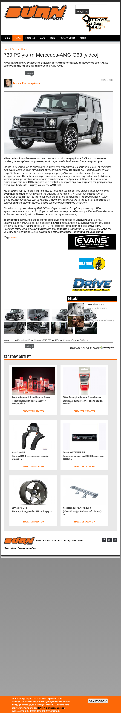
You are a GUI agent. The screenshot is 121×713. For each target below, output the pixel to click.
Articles (15, 49)
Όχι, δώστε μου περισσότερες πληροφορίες (36, 711)
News (18, 38)
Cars (42, 38)
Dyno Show (91, 317)
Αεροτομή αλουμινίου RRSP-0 (78, 507)
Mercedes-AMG (23, 340)
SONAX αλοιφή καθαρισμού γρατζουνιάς (83, 397)
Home (6, 38)
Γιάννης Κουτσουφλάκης (28, 83)
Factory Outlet (67, 38)
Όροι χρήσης (11, 548)
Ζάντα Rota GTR (20, 507)
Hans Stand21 (19, 452)
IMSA (14, 237)
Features (30, 38)
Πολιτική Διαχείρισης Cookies (50, 708)
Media (83, 38)
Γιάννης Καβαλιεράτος (96, 308)
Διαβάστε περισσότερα (33, 411)
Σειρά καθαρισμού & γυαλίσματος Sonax (32, 397)
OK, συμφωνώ (98, 700)
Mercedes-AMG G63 (43, 340)
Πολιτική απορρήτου (28, 548)
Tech (52, 38)
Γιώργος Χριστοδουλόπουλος (100, 320)
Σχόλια (29, 73)
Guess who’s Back (95, 304)
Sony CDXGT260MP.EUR (75, 452)
